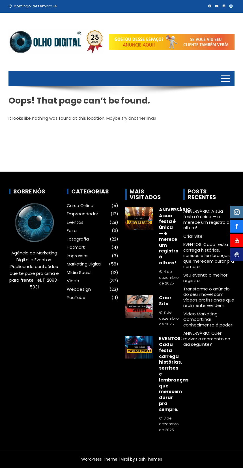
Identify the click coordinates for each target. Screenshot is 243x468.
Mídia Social (79, 272)
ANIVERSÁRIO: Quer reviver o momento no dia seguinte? (206, 338)
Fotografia (78, 239)
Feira (72, 230)
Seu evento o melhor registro (205, 278)
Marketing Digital (84, 264)
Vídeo (73, 281)
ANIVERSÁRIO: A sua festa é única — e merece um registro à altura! (175, 236)
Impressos (78, 256)
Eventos (75, 222)
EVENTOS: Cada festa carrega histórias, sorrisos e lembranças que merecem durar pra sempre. (208, 255)
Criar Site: (165, 300)
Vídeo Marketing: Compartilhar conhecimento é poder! (208, 319)
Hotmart (76, 247)
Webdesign (79, 289)
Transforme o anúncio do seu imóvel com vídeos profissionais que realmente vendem (208, 297)
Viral (125, 459)
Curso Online (80, 205)
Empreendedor (82, 214)
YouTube (76, 297)
